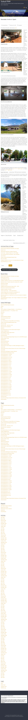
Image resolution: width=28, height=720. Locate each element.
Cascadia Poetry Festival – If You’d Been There (9, 310)
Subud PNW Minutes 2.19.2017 (6, 367)
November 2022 (3, 572)
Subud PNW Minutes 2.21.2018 (6, 368)
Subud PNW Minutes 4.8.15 (5, 379)
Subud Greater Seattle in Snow (8, 240)
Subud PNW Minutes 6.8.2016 (6, 387)
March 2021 (3, 594)
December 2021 (3, 585)
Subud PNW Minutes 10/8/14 (6, 360)
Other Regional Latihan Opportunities (7, 332)
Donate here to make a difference (9, 269)
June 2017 (2, 657)
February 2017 (3, 662)
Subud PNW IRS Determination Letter (7, 352)
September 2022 (4, 575)
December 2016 (3, 665)
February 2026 (3, 520)
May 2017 (2, 658)
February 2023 (3, 568)
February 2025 (3, 535)
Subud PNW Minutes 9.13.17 (6, 393)
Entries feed (3, 684)
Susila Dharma (3, 511)
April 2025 (3, 532)
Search (10, 265)
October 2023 (3, 558)
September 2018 (4, 635)
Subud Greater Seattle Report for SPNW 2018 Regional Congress (12, 345)
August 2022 (3, 577)
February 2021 (3, 596)
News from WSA (4, 258)
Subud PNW (5, 1)
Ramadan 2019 (20, 235)
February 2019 (3, 629)
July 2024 (2, 545)
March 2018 (3, 644)
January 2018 (3, 646)
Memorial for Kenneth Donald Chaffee (8, 287)
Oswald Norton (5, 25)
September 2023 (4, 559)
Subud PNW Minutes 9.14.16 (6, 394)
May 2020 (2, 607)
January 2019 (3, 630)
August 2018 (3, 636)
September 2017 (4, 652)
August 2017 (3, 654)
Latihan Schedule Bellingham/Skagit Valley (8, 257)
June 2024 (2, 546)
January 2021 (3, 597)
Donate (2, 313)
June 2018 (2, 639)
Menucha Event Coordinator (6, 326)
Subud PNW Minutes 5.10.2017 (6, 380)
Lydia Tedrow (3, 255)
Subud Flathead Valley (5, 344)
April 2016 (3, 677)
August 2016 (3, 671)
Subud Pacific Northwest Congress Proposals (9, 251)
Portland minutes (4, 335)
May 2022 (2, 581)
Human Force (3, 250)
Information (3, 319)
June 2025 (2, 529)
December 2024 (3, 538)
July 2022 (2, 578)
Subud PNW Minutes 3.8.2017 (6, 373)
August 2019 (3, 620)
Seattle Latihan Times (5, 338)
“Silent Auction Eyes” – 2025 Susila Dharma (8, 290)
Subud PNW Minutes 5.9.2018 (6, 384)
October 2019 (3, 617)
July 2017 (2, 655)
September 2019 (4, 619)
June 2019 (2, 623)
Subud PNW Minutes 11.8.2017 (6, 361)
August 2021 (3, 588)
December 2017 (3, 648)
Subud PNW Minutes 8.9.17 (5, 392)
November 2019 (3, 616)
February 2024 (3, 552)
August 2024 (3, 543)
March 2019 (3, 628)
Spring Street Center (4, 342)
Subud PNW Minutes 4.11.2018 (6, 374)
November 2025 (3, 523)
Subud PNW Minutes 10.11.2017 (6, 357)
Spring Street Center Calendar (6, 508)
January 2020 (3, 613)
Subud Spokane (3, 399)
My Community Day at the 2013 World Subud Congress (10, 329)
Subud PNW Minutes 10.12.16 (6, 358)
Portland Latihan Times (5, 333)
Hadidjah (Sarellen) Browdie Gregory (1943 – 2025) (10, 286)
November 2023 (3, 556)
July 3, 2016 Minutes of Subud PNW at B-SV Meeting (10, 320)
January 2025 (3, 536)
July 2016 (2, 673)
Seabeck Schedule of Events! (6, 289)
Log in (2, 683)
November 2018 (3, 632)
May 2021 (2, 591)
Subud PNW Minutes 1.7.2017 (6, 355)
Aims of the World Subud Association (7, 304)
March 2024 (3, 551)
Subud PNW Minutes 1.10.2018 (6, 354)
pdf (15, 27)
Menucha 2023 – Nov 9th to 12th (7, 325)
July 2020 (2, 604)
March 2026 (3, 519)
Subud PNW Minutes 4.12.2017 (6, 376)
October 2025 (3, 524)
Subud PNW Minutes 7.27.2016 (6, 389)
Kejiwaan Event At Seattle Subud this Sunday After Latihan (11, 282)
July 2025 (2, 527)
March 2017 (3, 661)
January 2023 (3, 569)
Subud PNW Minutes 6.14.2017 (6, 386)
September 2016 (4, 670)
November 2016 (3, 667)
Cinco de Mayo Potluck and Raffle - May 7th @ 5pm (10, 254)
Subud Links (3, 347)
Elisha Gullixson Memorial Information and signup (10, 248)
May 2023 (2, 565)
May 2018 (2, 641)
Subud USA (3, 510)
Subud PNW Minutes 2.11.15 (6, 365)
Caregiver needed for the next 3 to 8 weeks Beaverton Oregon (12, 260)
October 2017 (3, 651)
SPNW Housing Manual (5, 341)
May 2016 (2, 676)
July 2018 (2, 638)
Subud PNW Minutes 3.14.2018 (6, 371)
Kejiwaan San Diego (4, 283)
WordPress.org (3, 687)
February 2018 (3, 645)
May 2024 (2, 548)
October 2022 (3, 574)
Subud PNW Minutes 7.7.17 (5, 390)
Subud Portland (3, 396)
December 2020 (3, 599)
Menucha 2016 (3, 323)
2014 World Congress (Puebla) (6, 505)
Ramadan (20, 25)
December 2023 (3, 555)
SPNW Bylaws (3, 339)
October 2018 (3, 633)
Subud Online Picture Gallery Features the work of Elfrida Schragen (13, 348)
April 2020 (3, 609)
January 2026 (3, 522)
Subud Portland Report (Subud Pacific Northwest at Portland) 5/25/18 (13, 397)
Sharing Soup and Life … (5, 277)
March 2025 (3, 533)
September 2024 (4, 542)
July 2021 (2, 590)
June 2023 (2, 564)
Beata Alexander (8, 235)
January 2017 (3, 664)
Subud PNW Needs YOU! (5, 279)
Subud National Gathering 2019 (19, 243)
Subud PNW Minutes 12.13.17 (6, 364)
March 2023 (3, 567)
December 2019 (3, 615)
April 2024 (3, 549)
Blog (1, 307)
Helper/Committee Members (6, 316)
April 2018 (3, 642)
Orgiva (14, 235)
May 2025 (2, 530)
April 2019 (3, 626)
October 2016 (3, 668)
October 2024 (3, 540)
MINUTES (2, 328)
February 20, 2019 (13, 25)
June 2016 (2, 674)
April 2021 (3, 593)
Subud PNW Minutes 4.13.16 (6, 377)
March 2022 (3, 584)
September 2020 (4, 601)
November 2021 (3, 587)
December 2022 (3, 571)
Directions (2, 312)
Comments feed (3, 686)
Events (2, 315)
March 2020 (3, 610)
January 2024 (3, 553)
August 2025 (3, 526)
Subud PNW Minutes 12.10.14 (6, 363)
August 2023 (3, 561)
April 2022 (3, 583)
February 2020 (3, 612)
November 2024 (3, 539)
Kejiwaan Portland (4, 284)
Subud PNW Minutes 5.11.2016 (6, 381)
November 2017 (3, 649)
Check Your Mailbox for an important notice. (9, 293)
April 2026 (3, 517)
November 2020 (3, 600)
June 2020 (2, 606)
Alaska (2, 306)
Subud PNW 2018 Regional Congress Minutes (9, 351)
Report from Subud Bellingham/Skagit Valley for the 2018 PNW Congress (14, 336)
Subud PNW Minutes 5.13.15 (6, 261)
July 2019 (2, 622)
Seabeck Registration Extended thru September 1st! (10, 292)
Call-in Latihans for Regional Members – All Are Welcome (11, 309)
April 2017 (3, 660)
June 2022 (2, 580)
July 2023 (2, 562)
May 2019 (2, 625)
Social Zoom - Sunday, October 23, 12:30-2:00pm (9, 252)
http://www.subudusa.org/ (5, 317)
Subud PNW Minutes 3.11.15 (6, 370)
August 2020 (3, 603)
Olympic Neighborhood (5, 331)
